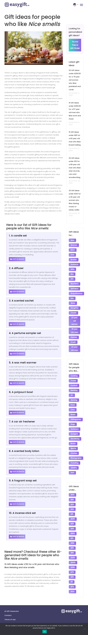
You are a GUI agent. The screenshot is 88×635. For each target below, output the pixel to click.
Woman (74, 245)
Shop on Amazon (17, 259)
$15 (72, 508)
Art (72, 392)
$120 (72, 583)
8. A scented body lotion (24, 451)
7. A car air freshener (22, 421)
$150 (72, 536)
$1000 (73, 555)
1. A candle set (18, 235)
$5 (72, 574)
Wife (72, 269)
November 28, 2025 (74, 182)
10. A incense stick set (22, 513)
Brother (74, 259)
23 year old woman (74, 319)
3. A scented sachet (21, 300)
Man (72, 240)
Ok (44, 631)
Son (72, 297)
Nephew (74, 335)
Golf (72, 467)
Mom (73, 250)
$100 (72, 489)
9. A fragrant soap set (23, 480)
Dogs (73, 420)
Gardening (75, 434)
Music (73, 411)
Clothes (74, 448)
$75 (72, 565)
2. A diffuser (16, 268)
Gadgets (74, 430)
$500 (73, 527)
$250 (73, 560)
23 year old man (74, 346)
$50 (72, 494)
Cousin (73, 311)
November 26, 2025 (74, 214)
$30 (72, 503)
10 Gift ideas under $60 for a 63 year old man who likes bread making (75, 138)
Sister (73, 301)
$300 (73, 550)
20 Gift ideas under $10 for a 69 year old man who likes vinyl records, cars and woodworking (75, 168)
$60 (72, 541)
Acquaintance (76, 292)
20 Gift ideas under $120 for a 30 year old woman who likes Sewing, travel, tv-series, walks (75, 200)
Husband (74, 264)
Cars (73, 406)
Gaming (74, 397)
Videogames (76, 415)
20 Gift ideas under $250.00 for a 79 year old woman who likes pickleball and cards (75, 80)
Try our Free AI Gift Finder (75, 45)
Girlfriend (74, 287)
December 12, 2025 (74, 94)
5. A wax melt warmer (22, 362)
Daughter (74, 306)
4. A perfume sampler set (25, 333)
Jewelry (74, 463)
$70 (72, 579)
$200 (73, 513)
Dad (72, 254)
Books (73, 439)
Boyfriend (74, 283)
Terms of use (9, 618)
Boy (72, 273)
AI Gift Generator (11, 610)
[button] (76, 4)
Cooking (74, 373)
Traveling (74, 458)
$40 (72, 522)
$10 (72, 532)
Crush (73, 340)
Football (74, 383)
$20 (72, 499)
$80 (72, 546)
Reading (74, 387)
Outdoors (74, 425)
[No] (85, 629)
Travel (73, 378)
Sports (73, 444)
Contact (7, 614)
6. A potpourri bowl (21, 392)
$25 (72, 517)
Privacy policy (10, 622)
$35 (72, 569)
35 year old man (74, 328)
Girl (72, 278)
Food (73, 401)
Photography (76, 453)
